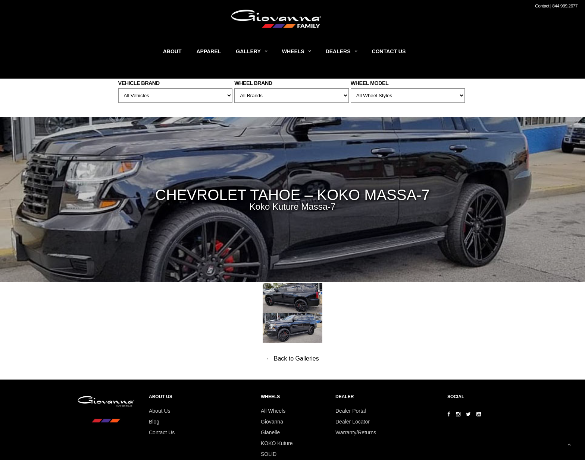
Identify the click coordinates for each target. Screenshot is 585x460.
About (172, 51)
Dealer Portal (350, 411)
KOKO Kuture (277, 443)
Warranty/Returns (355, 432)
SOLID (268, 454)
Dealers (338, 51)
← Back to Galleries (292, 358)
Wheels (293, 51)
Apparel (209, 51)
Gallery (248, 51)
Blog (154, 422)
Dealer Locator (352, 422)
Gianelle (270, 432)
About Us (160, 411)
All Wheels (273, 411)
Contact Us (389, 51)
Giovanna (272, 422)
